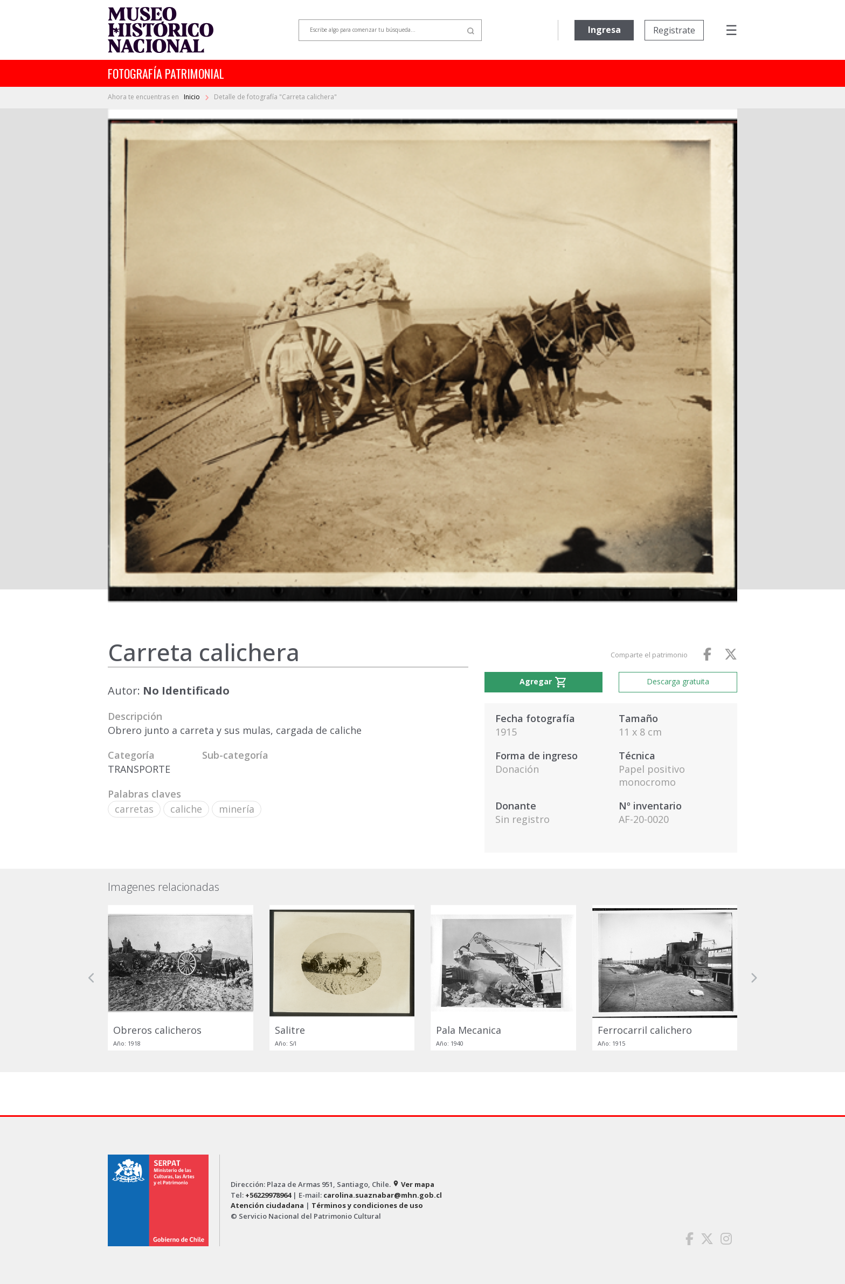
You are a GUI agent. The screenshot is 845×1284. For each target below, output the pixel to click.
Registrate (674, 30)
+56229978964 (268, 1195)
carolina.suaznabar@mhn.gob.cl (382, 1195)
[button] (91, 978)
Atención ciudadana (267, 1205)
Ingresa (604, 30)
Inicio (193, 96)
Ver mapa (413, 1184)
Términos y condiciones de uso (367, 1205)
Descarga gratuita (678, 681)
